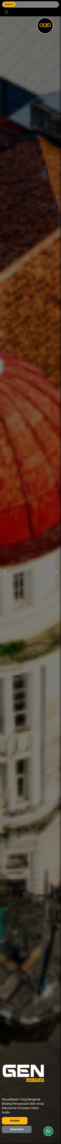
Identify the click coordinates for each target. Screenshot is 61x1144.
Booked (14, 1120)
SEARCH (9, 4)
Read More (17, 1129)
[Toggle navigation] (6, 12)
